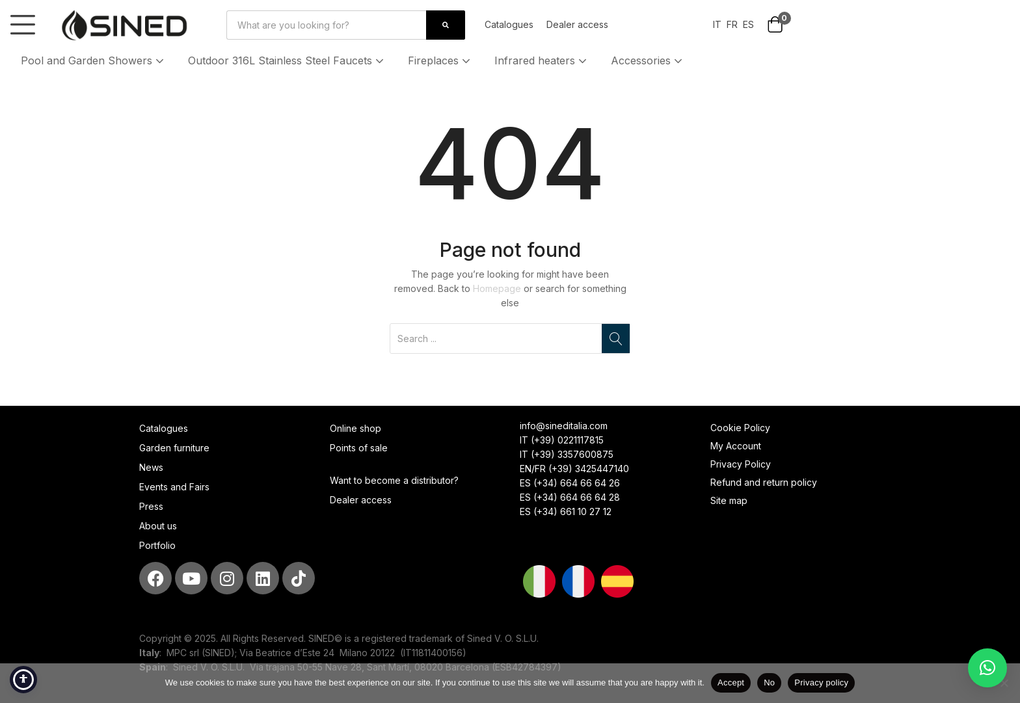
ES (748, 24)
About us (158, 525)
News (151, 467)
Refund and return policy (763, 482)
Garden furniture (174, 447)
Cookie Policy (740, 427)
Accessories (648, 60)
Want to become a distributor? (394, 480)
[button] (775, 25)
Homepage (497, 288)
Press (151, 506)
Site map (728, 500)
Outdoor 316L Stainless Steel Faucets (287, 60)
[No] (1003, 682)
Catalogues (509, 24)
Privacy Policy (740, 464)
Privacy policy (821, 682)
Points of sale (359, 447)
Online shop (355, 428)
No (769, 682)
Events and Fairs (174, 486)
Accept (731, 682)
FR (732, 24)
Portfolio (157, 545)
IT (717, 24)
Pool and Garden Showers (94, 60)
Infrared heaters (541, 60)
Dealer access (577, 24)
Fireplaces (440, 60)
